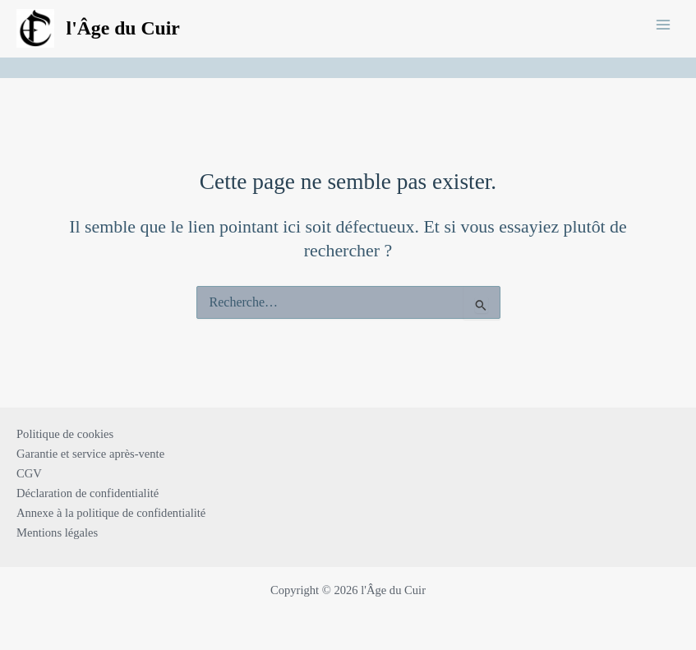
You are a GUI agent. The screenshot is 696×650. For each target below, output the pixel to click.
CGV (29, 473)
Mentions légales (57, 532)
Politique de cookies (64, 433)
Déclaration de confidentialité (87, 493)
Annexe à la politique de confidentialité (110, 512)
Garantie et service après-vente (90, 453)
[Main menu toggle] (663, 23)
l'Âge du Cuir (123, 28)
